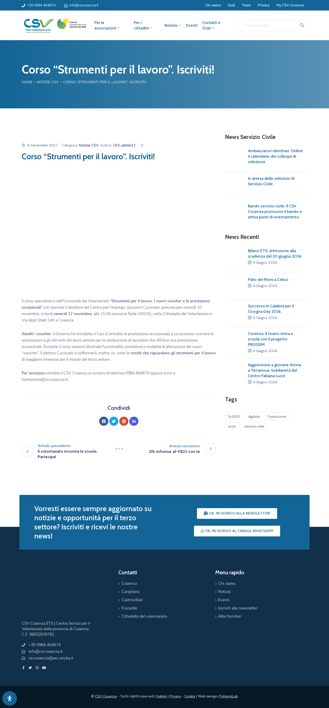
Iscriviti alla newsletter (238, 608)
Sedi (231, 5)
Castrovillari (132, 600)
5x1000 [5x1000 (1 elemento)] (234, 417)
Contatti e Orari (211, 25)
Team (246, 5)
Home (27, 82)
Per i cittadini (143, 25)
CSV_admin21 (124, 145)
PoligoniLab (228, 696)
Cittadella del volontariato (144, 616)
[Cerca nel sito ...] (268, 25)
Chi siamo (213, 5)
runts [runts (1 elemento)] (232, 426)
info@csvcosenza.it (83, 5)
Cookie (189, 696)
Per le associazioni (107, 25)
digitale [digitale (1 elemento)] (254, 417)
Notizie (173, 25)
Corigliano (131, 591)
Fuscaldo (129, 608)
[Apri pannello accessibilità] (9, 698)
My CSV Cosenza (290, 5)
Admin (162, 696)
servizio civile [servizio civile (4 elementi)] (254, 426)
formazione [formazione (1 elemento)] (277, 417)
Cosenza (129, 583)
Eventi (192, 25)
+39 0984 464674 (41, 5)
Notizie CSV (47, 82)
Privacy (264, 5)
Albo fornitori (229, 616)
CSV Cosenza (106, 696)
